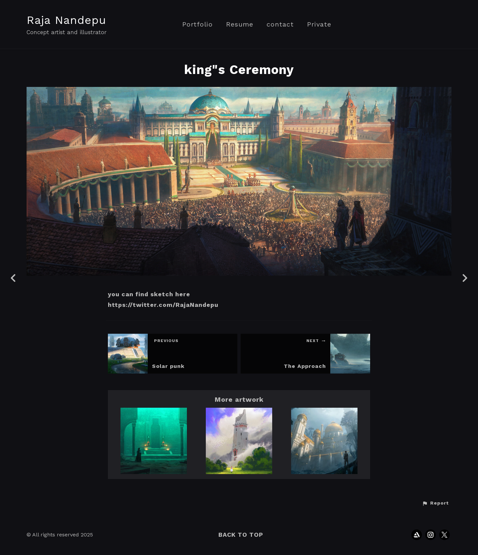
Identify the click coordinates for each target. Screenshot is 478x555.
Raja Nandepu (66, 20)
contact (280, 24)
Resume (239, 24)
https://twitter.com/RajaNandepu (163, 304)
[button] (435, 503)
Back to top (240, 534)
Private (319, 24)
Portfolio (197, 24)
